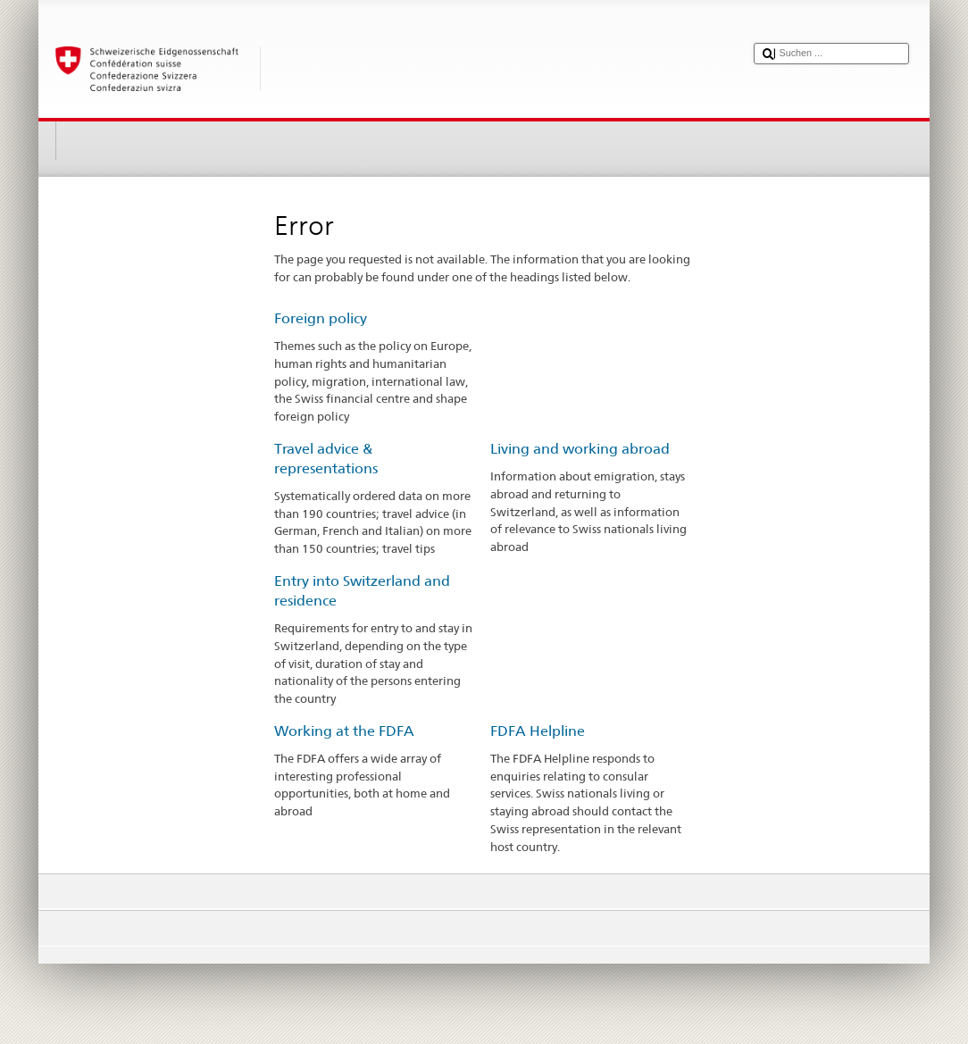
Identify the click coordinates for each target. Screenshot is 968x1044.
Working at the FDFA (344, 730)
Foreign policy (320, 318)
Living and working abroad (580, 448)
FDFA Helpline (537, 730)
